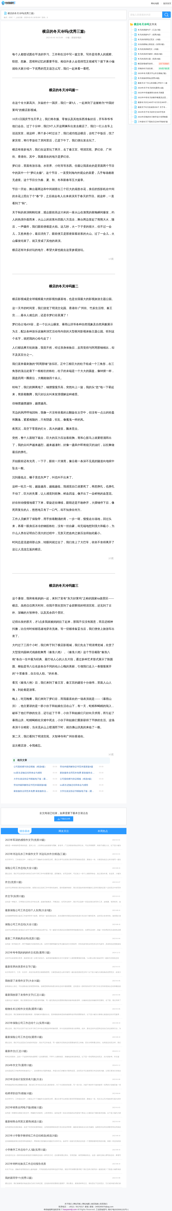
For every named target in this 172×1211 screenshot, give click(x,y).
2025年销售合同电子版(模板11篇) (23, 1107)
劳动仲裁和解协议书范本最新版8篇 (76, 766)
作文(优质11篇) (13, 882)
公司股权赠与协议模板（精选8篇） (30, 766)
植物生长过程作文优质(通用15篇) (24, 1008)
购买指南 (95, 1204)
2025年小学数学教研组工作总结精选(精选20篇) (31, 1135)
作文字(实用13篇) (15, 896)
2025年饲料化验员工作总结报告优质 (25, 1163)
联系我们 (103, 1204)
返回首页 (167, 3)
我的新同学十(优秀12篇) (18, 1177)
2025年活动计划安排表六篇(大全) (24, 1079)
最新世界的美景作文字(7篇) (20, 966)
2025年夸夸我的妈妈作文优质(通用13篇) (27, 952)
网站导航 (77, 1204)
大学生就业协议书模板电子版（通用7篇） (31, 779)
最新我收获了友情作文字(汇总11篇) (25, 994)
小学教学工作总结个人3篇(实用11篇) (25, 1149)
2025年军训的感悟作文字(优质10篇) (25, 839)
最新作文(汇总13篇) (16, 1051)
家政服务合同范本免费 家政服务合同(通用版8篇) (77, 772)
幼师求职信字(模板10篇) (18, 1093)
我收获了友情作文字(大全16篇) (22, 980)
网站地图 (155, 3)
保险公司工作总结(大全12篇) (21, 868)
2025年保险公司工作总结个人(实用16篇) (27, 1023)
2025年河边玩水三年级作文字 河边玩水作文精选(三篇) (35, 854)
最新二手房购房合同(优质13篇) (22, 938)
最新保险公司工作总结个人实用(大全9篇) (28, 910)
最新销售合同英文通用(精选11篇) (23, 1121)
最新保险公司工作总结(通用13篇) (24, 1037)
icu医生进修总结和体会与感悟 (28, 772)
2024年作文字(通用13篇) (18, 1065)
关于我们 (68, 1204)
